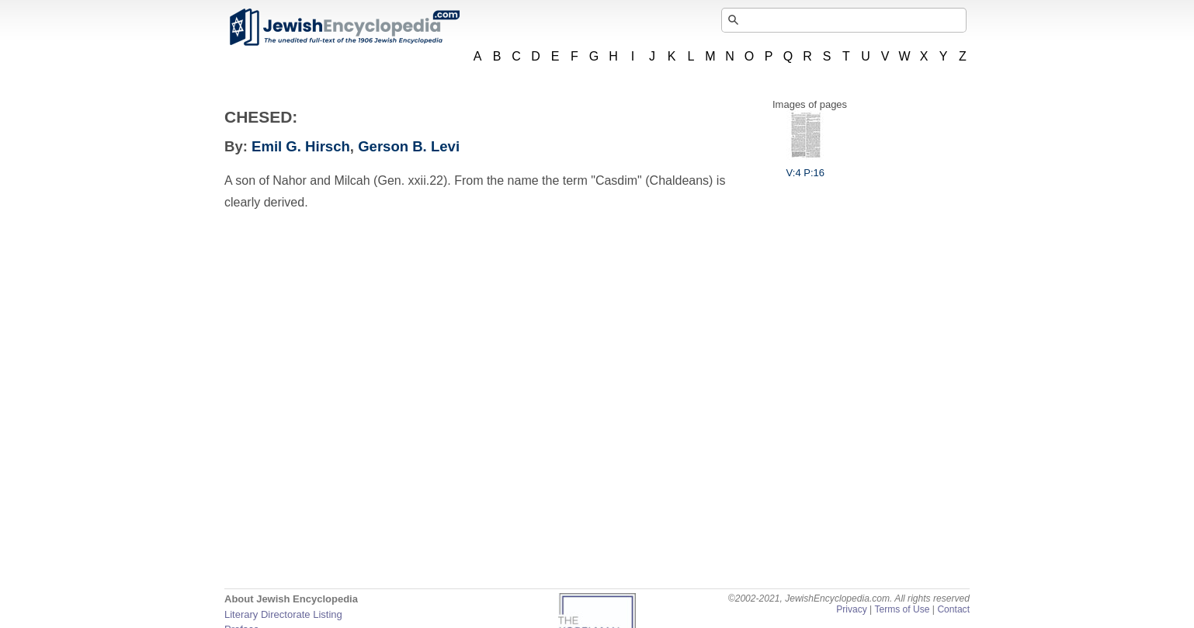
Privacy (851, 609)
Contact (953, 609)
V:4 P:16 (805, 167)
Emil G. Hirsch (301, 146)
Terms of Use (901, 609)
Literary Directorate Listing (283, 614)
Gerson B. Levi (409, 146)
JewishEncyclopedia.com (344, 27)
